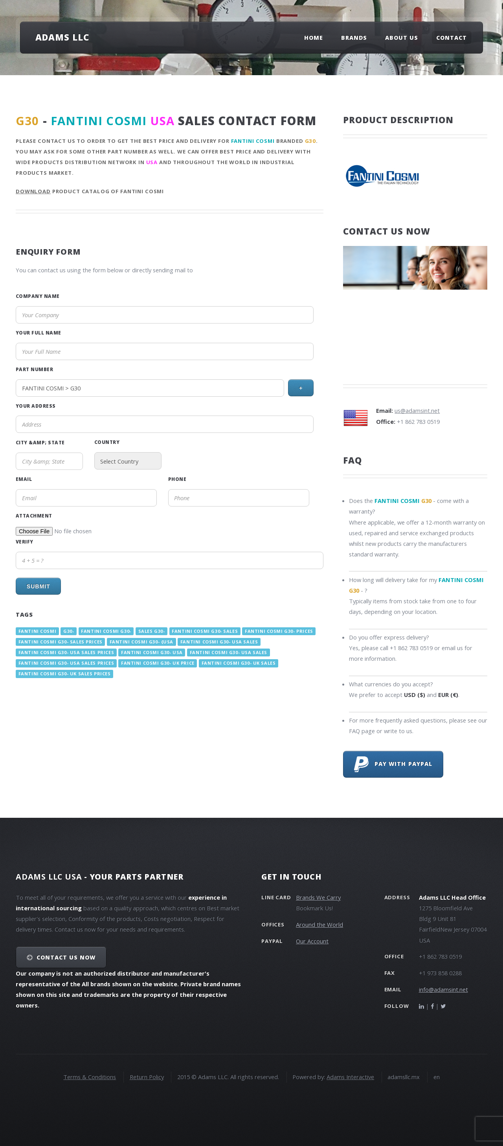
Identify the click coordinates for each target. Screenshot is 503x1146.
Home (313, 37)
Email (24, 479)
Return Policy (147, 1077)
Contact (451, 37)
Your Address (36, 406)
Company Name (38, 296)
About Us (401, 37)
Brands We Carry (318, 897)
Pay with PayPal (393, 764)
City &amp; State (40, 442)
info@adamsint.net (443, 989)
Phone (177, 479)
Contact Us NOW (66, 957)
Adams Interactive (350, 1077)
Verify (24, 541)
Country (106, 442)
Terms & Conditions (89, 1077)
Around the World (319, 924)
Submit (38, 586)
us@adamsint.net (417, 410)
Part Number (34, 369)
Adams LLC (62, 37)
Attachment (34, 515)
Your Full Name (38, 332)
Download (33, 191)
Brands (354, 37)
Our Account (312, 941)
